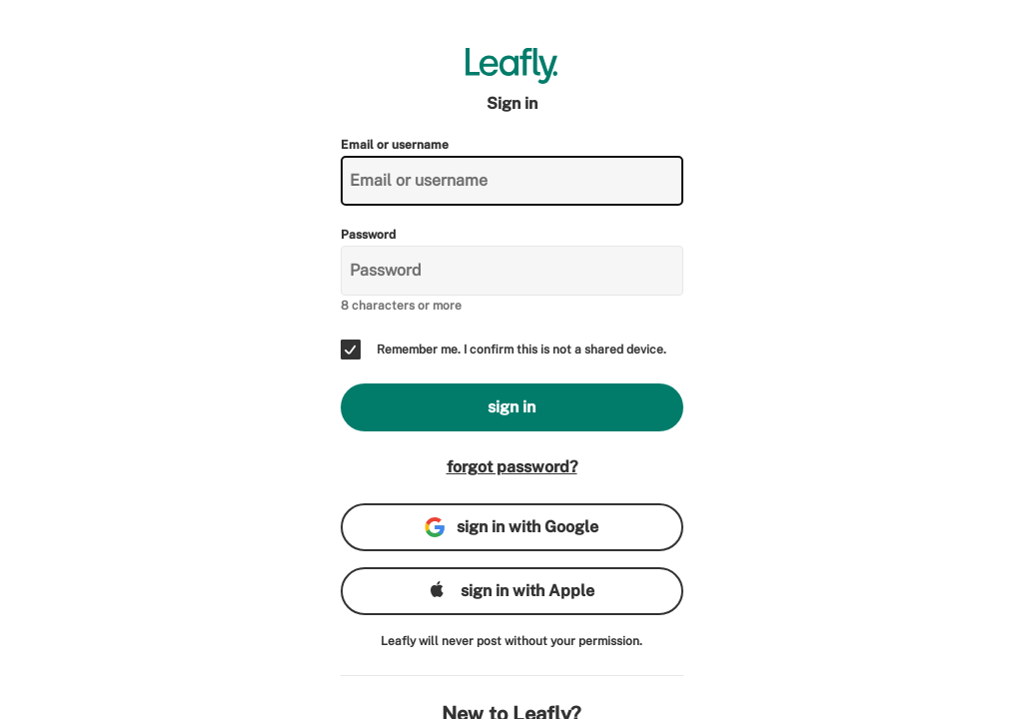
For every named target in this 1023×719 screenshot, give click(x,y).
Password (368, 235)
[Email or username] (512, 181)
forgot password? (512, 466)
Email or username (395, 145)
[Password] (512, 271)
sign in (511, 406)
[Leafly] (512, 66)
